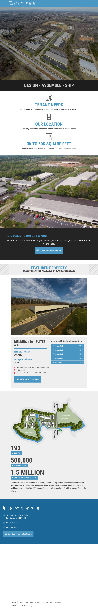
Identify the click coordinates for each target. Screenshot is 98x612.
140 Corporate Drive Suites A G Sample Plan (32, 367)
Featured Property (33, 602)
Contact (58, 602)
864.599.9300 (12, 527)
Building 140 (20, 370)
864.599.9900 (12, 523)
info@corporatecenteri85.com (18, 534)
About (21, 602)
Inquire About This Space (27, 379)
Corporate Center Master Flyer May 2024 (31, 373)
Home (14, 602)
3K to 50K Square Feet (49, 144)
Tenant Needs (49, 104)
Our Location (49, 124)
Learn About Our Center (50, 250)
